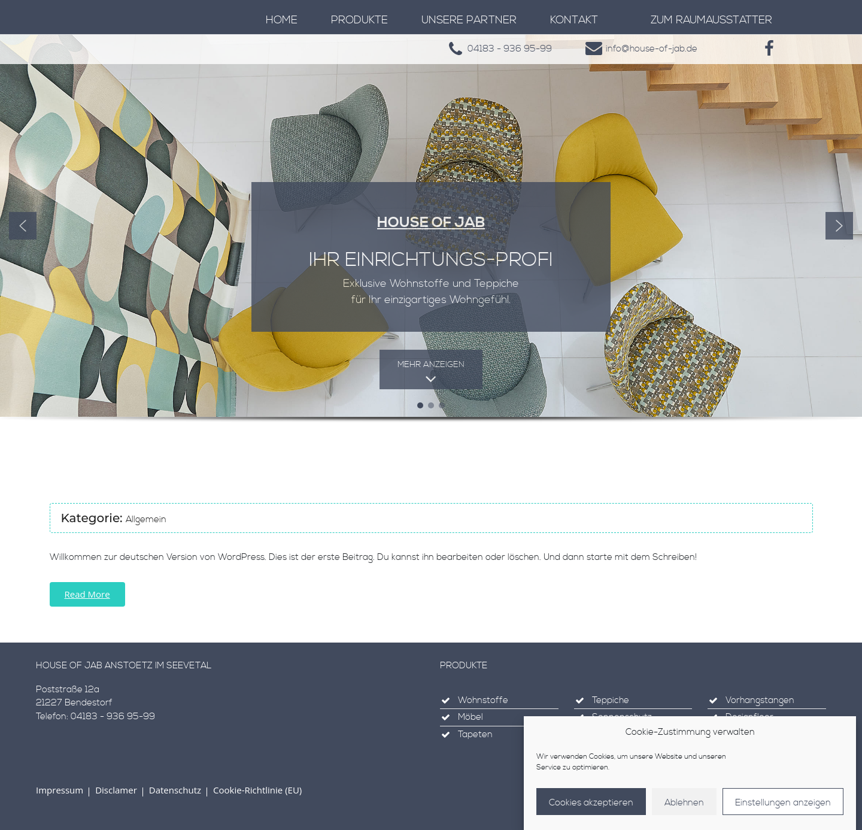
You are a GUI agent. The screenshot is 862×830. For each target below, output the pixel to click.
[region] (431, 245)
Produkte (359, 20)
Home (282, 20)
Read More (87, 594)
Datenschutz (175, 790)
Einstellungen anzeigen (783, 806)
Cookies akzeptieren (591, 806)
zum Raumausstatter (711, 20)
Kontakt (574, 20)
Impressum (59, 790)
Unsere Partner (469, 20)
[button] (23, 226)
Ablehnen (684, 806)
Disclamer (116, 790)
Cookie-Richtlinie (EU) (257, 790)
